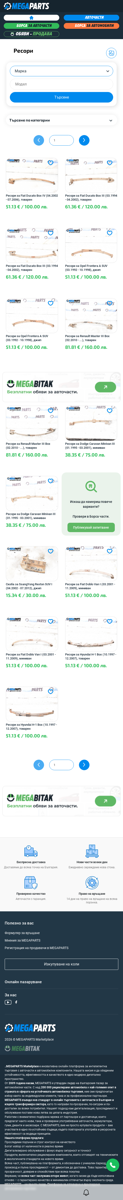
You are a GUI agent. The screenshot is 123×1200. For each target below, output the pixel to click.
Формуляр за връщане (22, 933)
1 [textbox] (54, 140)
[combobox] (61, 71)
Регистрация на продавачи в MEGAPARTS (36, 948)
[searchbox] (63, 84)
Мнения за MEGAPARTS (22, 940)
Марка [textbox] (20, 71)
